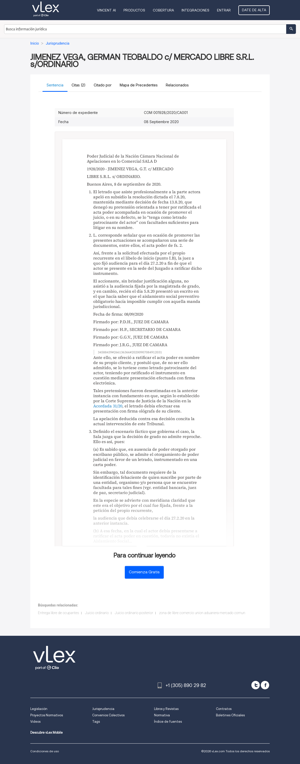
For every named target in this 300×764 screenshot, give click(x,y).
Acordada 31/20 (107, 406)
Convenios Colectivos (108, 715)
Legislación (38, 709)
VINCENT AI (106, 10)
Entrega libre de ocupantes (58, 613)
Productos (134, 10)
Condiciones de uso (44, 751)
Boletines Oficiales (230, 715)
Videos (35, 721)
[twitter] (255, 685)
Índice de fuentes (168, 721)
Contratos (223, 709)
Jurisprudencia (103, 709)
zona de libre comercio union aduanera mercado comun (202, 613)
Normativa (162, 715)
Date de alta (254, 10)
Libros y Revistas (166, 709)
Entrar (224, 10)
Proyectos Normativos (46, 715)
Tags (96, 721)
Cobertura (163, 10)
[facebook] (265, 685)
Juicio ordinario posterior (134, 613)
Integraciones (195, 10)
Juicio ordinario (97, 613)
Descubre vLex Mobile (46, 732)
